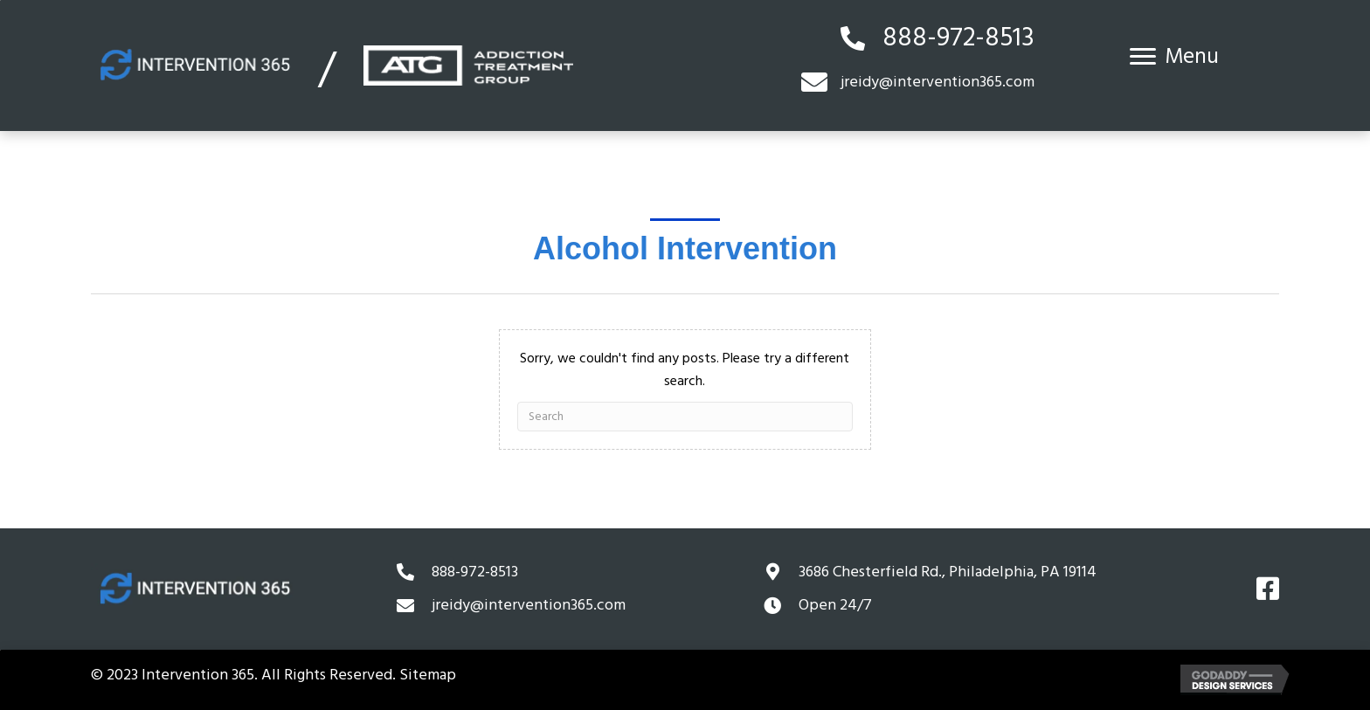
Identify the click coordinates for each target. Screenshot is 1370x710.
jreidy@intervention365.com (529, 605)
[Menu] (1174, 56)
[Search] (685, 416)
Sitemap (427, 675)
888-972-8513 (958, 38)
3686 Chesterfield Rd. (948, 571)
